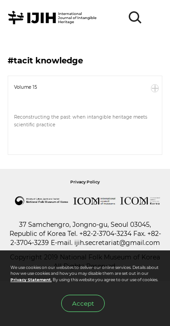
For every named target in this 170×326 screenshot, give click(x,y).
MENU (155, 18)
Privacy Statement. (31, 279)
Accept (83, 303)
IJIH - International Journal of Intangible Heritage (53, 18)
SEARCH (135, 18)
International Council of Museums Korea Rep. (140, 201)
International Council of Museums (94, 201)
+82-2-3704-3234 (105, 234)
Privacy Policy (85, 181)
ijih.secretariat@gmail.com (117, 243)
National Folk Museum (41, 201)
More (155, 88)
